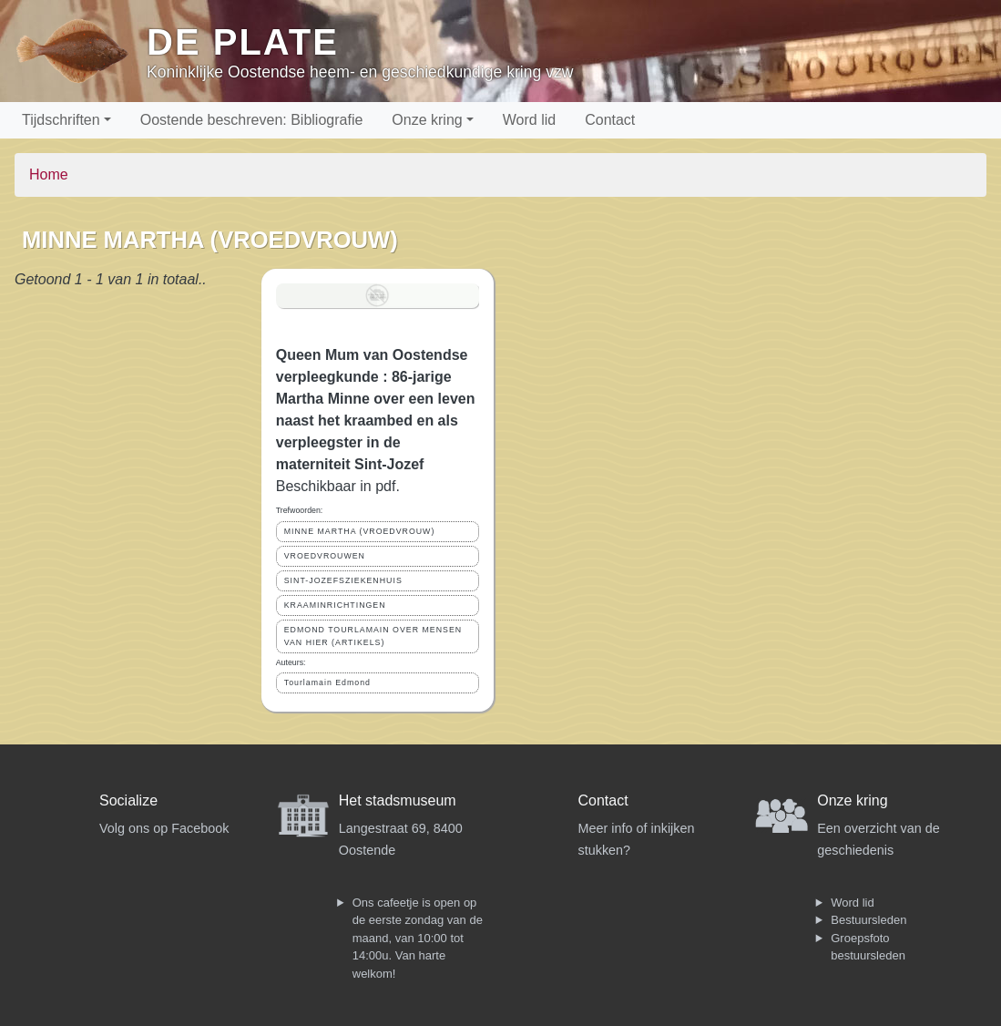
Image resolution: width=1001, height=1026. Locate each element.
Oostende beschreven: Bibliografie (251, 120)
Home (48, 174)
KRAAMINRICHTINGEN (335, 605)
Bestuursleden (868, 920)
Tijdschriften (61, 120)
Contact (610, 120)
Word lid (529, 120)
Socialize (128, 800)
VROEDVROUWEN (324, 555)
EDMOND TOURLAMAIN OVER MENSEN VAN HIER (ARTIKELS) (373, 635)
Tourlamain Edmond (327, 682)
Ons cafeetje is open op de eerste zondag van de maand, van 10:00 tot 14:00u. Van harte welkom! (417, 938)
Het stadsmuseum (397, 800)
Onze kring (427, 120)
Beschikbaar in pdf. (338, 486)
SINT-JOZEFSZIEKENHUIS (343, 580)
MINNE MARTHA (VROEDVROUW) (359, 531)
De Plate (243, 42)
